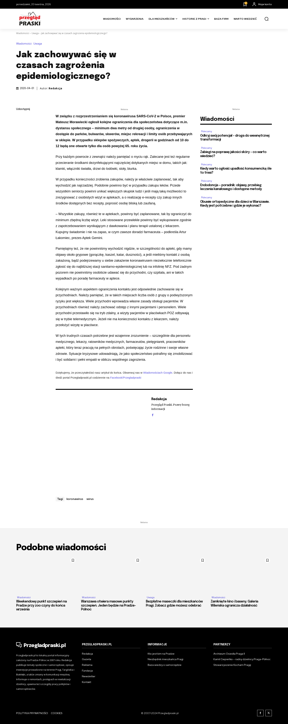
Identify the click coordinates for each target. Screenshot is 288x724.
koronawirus (74, 499)
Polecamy (206, 131)
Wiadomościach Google (157, 372)
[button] (266, 19)
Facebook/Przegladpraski (125, 377)
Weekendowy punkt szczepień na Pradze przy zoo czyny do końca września (41, 605)
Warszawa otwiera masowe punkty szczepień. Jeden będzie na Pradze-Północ (108, 605)
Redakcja (55, 88)
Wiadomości (22, 33)
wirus (90, 499)
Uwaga (35, 33)
